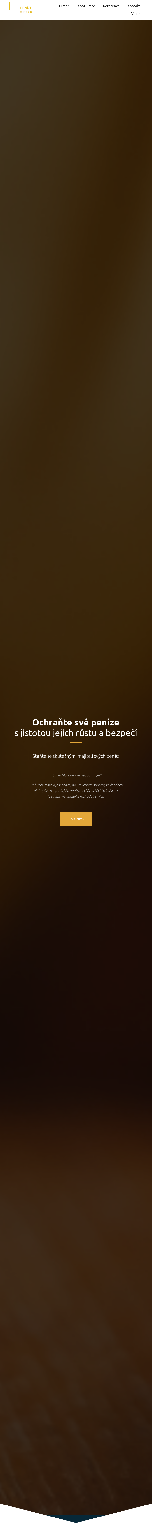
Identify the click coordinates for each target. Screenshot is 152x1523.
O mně (64, 6)
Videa (135, 14)
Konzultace (86, 6)
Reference (111, 6)
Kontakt (133, 6)
